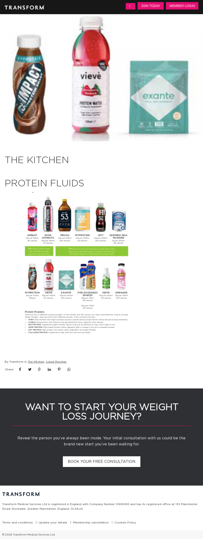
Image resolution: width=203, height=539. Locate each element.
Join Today (150, 6)
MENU (130, 6)
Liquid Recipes (56, 361)
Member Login (182, 6)
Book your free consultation (101, 461)
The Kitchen (36, 361)
